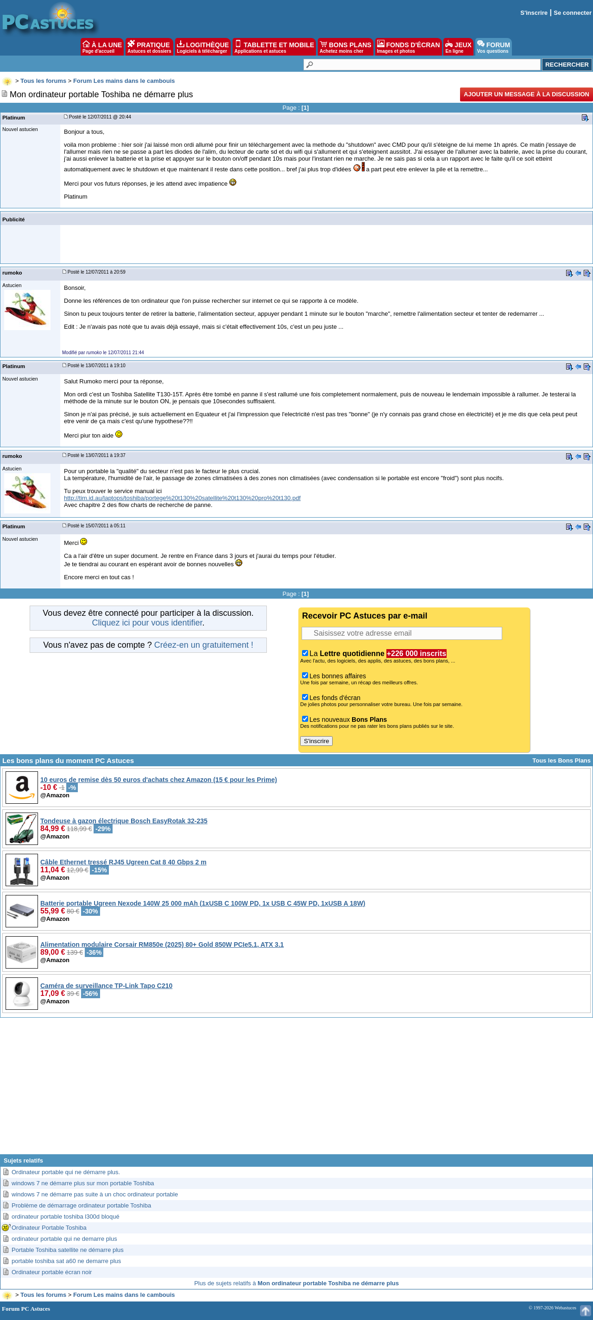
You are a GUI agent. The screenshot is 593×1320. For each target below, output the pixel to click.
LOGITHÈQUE (203, 47)
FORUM (493, 47)
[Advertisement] (296, 1089)
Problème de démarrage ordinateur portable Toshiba (81, 1205)
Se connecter (573, 12)
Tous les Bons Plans (561, 760)
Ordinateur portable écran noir (52, 1272)
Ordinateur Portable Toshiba (49, 1227)
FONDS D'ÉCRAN (408, 47)
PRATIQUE (149, 47)
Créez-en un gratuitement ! (203, 645)
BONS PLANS (346, 47)
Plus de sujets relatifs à (296, 1283)
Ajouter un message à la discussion (526, 94)
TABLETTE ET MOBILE (274, 47)
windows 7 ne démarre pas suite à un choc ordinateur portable (95, 1194)
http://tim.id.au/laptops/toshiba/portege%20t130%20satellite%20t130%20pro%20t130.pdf (182, 497)
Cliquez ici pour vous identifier (147, 622)
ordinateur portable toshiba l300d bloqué (66, 1216)
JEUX (458, 47)
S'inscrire (534, 12)
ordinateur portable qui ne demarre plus (64, 1238)
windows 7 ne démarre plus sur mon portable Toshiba (83, 1183)
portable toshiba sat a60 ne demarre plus (66, 1260)
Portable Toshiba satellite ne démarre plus (68, 1249)
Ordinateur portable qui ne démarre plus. (66, 1172)
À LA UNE (102, 47)
